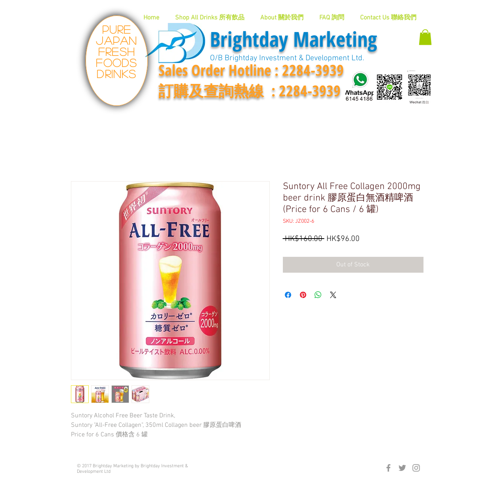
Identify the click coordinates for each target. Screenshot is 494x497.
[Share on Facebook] (288, 295)
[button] (425, 37)
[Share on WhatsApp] (318, 295)
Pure (117, 29)
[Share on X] (333, 295)
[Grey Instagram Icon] (416, 468)
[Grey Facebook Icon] (388, 468)
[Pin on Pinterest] (303, 295)
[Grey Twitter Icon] (402, 468)
